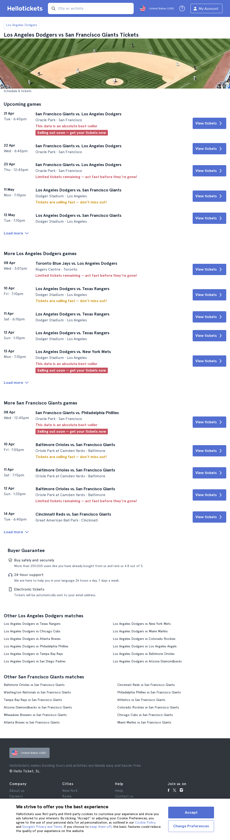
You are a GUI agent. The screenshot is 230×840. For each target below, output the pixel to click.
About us (16, 791)
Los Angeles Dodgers (21, 25)
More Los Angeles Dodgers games (40, 253)
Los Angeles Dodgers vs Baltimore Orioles (144, 654)
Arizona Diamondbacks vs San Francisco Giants (38, 707)
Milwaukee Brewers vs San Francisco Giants (35, 715)
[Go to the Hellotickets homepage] (26, 8)
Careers (16, 796)
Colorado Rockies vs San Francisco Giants (148, 707)
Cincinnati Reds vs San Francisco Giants (146, 685)
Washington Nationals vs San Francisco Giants (37, 692)
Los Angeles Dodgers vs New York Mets (142, 624)
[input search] (91, 8)
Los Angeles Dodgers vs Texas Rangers (32, 624)
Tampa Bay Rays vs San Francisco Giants (33, 700)
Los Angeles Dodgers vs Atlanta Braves (32, 639)
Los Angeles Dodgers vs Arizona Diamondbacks (147, 661)
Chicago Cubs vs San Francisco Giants (145, 715)
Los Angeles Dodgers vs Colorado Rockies (144, 639)
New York (70, 791)
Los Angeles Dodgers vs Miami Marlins (140, 631)
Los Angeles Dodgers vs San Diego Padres (35, 661)
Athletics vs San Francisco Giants (141, 700)
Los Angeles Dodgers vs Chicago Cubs (32, 631)
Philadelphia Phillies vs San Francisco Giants (149, 692)
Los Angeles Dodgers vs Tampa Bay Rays (33, 654)
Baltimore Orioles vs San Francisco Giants (34, 685)
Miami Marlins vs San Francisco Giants (144, 722)
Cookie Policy (145, 822)
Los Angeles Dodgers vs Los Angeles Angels (145, 646)
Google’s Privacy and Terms (42, 826)
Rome (67, 796)
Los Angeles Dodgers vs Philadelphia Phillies (36, 646)
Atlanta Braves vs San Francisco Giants (32, 722)
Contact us (124, 796)
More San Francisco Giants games (40, 403)
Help (119, 791)
